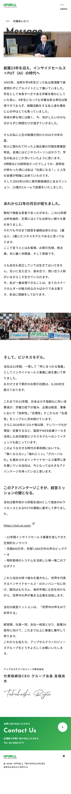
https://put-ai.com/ (17, 525)
